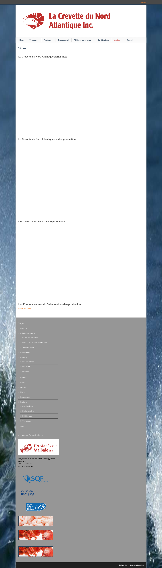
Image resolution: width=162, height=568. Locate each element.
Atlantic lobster (27, 406)
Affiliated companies (83, 40)
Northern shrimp (28, 411)
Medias (118, 40)
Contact (130, 40)
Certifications (103, 40)
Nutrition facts (27, 416)
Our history (26, 367)
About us (23, 328)
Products (48, 40)
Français (143, 2)
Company (34, 40)
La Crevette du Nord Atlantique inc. (131, 565)
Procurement (63, 40)
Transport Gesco (28, 347)
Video (22, 427)
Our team (25, 372)
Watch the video (24, 309)
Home (21, 40)
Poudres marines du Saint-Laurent (34, 342)
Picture (22, 392)
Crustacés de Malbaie (30, 337)
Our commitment (28, 362)
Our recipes (26, 421)
